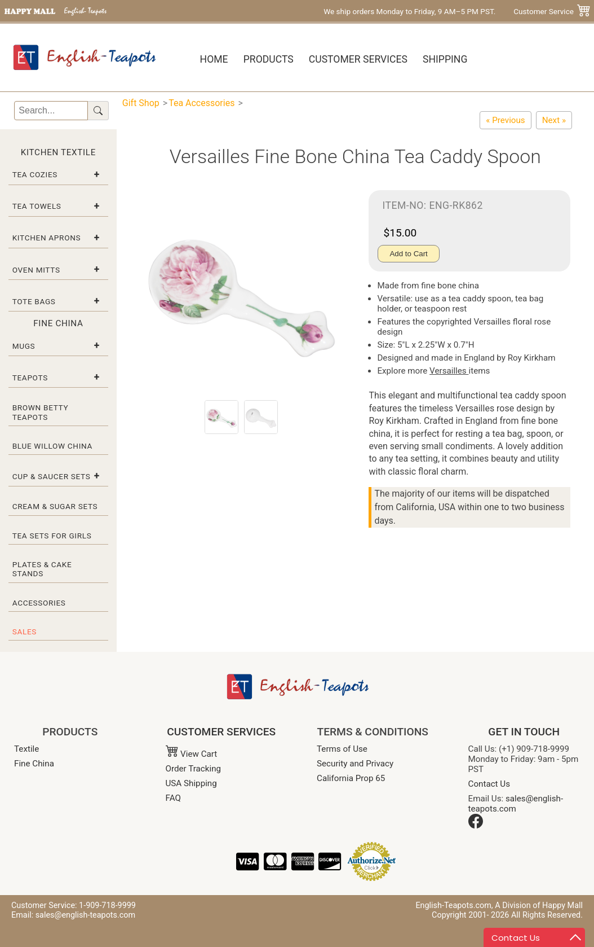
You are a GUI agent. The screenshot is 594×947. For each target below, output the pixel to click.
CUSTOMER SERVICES (221, 731)
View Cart (192, 754)
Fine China (34, 764)
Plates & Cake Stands (42, 569)
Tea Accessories (201, 103)
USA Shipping (191, 783)
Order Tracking (193, 769)
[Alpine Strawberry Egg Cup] (554, 120)
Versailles (448, 371)
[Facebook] (475, 826)
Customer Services (358, 59)
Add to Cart (408, 253)
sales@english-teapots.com (516, 803)
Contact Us (489, 784)
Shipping (445, 59)
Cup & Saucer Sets (51, 476)
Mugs (24, 345)
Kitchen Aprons (46, 237)
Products (268, 59)
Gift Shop (140, 103)
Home (214, 59)
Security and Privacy (355, 764)
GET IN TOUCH (524, 731)
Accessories (39, 602)
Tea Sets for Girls (52, 535)
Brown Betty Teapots (40, 412)
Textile (26, 749)
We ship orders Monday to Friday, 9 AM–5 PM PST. (409, 11)
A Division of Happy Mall (539, 905)
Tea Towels (36, 206)
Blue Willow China (52, 445)
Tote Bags (34, 301)
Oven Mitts (36, 269)
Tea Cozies (34, 174)
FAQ (173, 798)
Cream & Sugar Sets (55, 506)
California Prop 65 (351, 778)
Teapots (30, 377)
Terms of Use (342, 749)
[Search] (50, 110)
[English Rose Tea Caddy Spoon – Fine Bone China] (505, 120)
